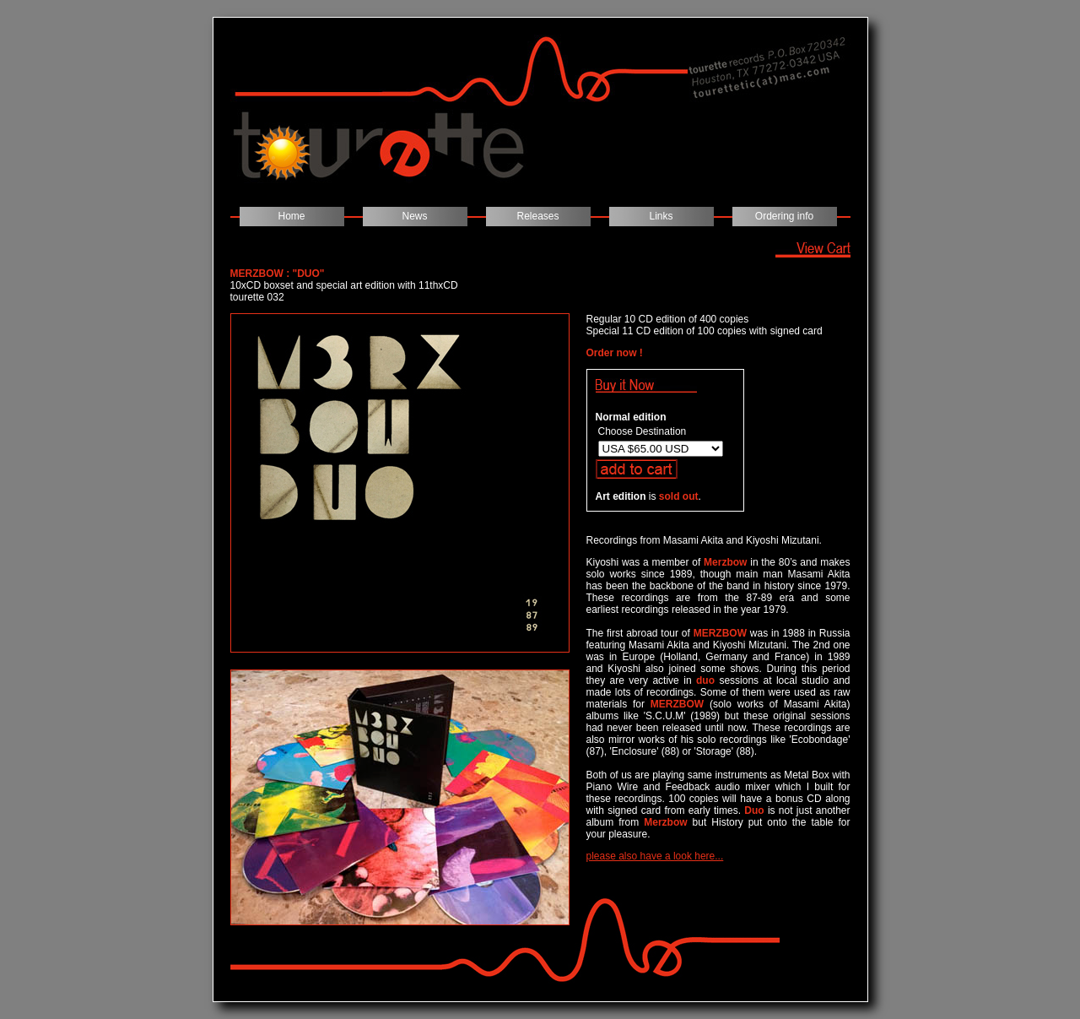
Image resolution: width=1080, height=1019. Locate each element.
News (414, 216)
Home (291, 216)
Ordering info (784, 216)
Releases (537, 216)
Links (660, 216)
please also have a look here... (655, 856)
